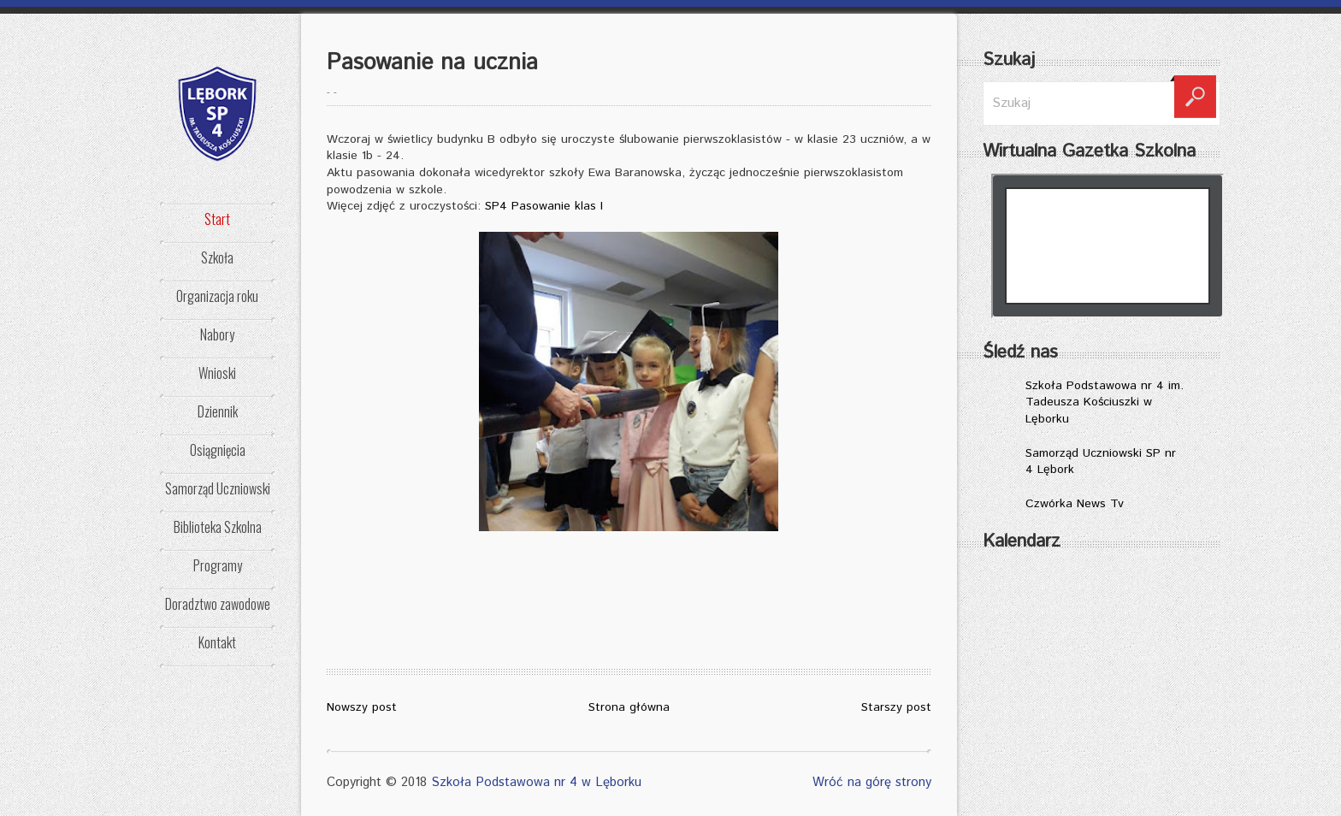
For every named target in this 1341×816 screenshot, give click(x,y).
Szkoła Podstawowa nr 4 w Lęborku (536, 782)
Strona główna (629, 707)
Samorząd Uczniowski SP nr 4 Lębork (1100, 462)
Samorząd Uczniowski (217, 488)
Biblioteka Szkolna (218, 527)
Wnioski (217, 373)
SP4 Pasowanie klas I (544, 206)
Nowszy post (362, 707)
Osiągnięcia (217, 450)
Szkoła (217, 257)
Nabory (217, 334)
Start (217, 219)
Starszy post (896, 707)
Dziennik (218, 411)
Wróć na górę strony (871, 782)
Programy (217, 565)
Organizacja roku (217, 296)
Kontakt (217, 642)
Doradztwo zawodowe (217, 604)
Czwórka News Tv (1074, 503)
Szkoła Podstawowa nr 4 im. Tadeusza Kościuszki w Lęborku (1104, 402)
